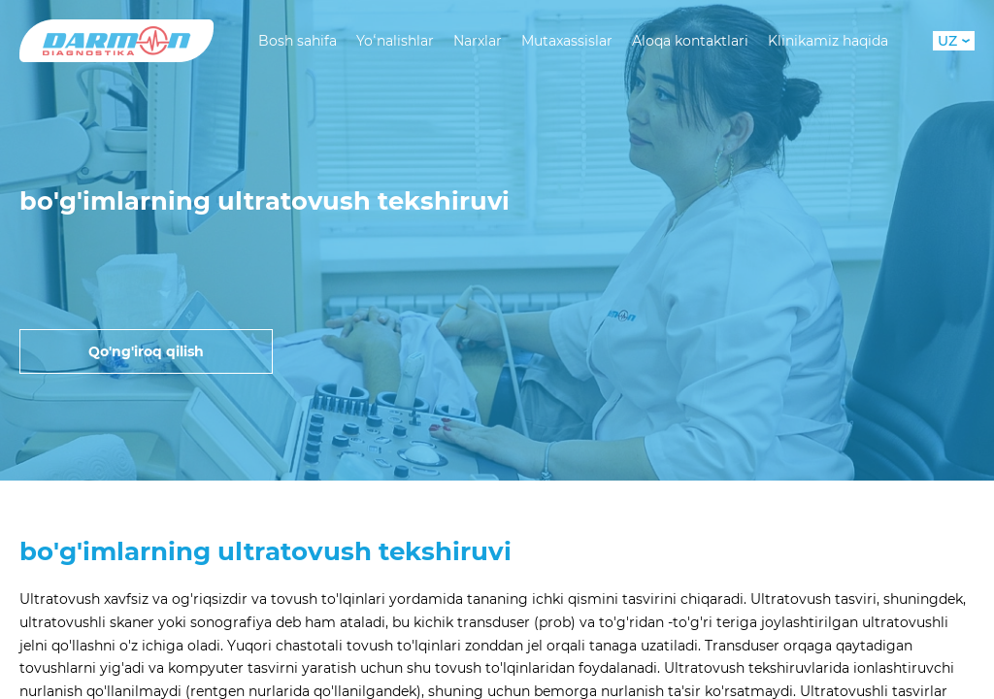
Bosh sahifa (297, 41)
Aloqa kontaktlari (690, 41)
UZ (954, 41)
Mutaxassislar (567, 41)
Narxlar (477, 41)
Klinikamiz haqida (828, 41)
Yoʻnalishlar (395, 41)
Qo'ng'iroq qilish (146, 351)
